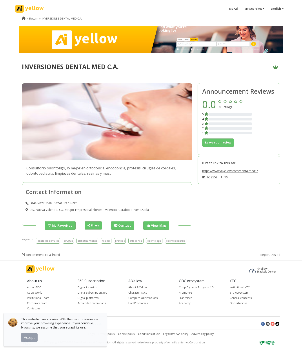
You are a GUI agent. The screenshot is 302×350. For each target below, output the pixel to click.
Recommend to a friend (41, 254)
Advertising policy (202, 334)
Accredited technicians (92, 303)
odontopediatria (175, 240)
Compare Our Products (143, 298)
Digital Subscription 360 (92, 292)
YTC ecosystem (239, 292)
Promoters (185, 292)
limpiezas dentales (48, 240)
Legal (91, 334)
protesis (120, 240)
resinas (106, 240)
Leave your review (218, 142)
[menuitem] (24, 18)
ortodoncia (135, 240)
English (276, 9)
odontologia (154, 240)
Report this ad (270, 254)
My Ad (233, 9)
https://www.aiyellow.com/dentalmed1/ (230, 171)
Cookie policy (126, 334)
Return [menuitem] (33, 18)
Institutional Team (38, 298)
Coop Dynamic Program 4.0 (196, 287)
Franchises (185, 298)
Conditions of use (149, 334)
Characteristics (137, 292)
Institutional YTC (240, 287)
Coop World (34, 292)
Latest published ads (89, 323)
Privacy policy (106, 334)
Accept (30, 336)
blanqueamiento (87, 240)
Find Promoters (138, 303)
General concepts (241, 298)
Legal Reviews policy (175, 334)
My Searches (253, 9)
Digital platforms (88, 298)
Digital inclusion (87, 287)
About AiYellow (137, 287)
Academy (185, 303)
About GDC (34, 287)
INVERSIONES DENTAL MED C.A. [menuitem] (62, 18)
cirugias (68, 240)
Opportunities (238, 303)
